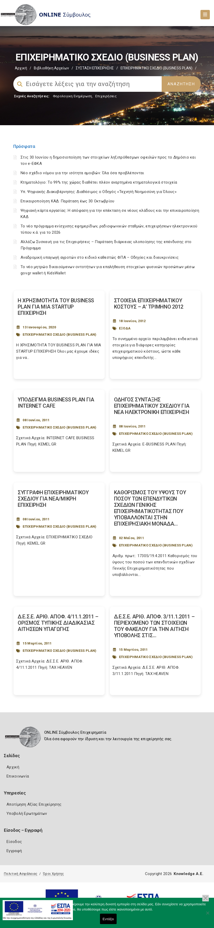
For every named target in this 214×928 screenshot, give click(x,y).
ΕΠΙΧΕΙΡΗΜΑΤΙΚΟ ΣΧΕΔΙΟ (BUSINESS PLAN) (59, 334)
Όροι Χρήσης (53, 874)
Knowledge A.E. (188, 873)
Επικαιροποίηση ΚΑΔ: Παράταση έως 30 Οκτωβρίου (68, 201)
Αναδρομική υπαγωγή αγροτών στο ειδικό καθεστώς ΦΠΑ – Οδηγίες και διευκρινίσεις (100, 257)
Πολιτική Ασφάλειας (20, 874)
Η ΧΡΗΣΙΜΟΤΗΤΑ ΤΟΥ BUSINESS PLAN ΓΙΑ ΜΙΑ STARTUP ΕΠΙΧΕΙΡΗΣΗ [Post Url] (56, 306)
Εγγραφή (14, 850)
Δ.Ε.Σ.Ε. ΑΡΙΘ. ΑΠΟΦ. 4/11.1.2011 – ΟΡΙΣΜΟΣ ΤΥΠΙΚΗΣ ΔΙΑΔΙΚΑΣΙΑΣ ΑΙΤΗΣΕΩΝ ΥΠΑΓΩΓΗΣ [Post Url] (58, 622)
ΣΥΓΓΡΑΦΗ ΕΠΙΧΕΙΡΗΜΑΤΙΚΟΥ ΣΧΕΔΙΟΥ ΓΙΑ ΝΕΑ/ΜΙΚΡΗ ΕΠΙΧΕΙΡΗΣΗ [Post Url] (53, 498)
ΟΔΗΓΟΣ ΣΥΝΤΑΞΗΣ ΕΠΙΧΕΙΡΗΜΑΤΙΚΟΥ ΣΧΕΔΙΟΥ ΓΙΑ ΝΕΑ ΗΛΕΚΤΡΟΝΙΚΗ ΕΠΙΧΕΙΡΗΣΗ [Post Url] (152, 405)
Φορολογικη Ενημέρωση (72, 96)
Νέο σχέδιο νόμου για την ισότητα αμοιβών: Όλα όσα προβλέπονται (83, 173)
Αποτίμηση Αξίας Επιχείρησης (34, 804)
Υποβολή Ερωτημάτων (27, 813)
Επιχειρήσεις (106, 96)
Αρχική (21, 68)
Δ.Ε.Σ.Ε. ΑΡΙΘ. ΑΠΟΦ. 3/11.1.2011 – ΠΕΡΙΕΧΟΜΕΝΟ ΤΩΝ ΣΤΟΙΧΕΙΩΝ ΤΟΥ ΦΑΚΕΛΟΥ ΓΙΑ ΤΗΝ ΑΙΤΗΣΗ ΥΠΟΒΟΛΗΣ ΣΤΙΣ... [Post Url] (154, 625)
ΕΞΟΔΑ (125, 328)
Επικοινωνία (18, 776)
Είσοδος (14, 841)
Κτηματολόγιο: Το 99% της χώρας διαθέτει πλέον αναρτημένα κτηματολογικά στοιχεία (99, 182)
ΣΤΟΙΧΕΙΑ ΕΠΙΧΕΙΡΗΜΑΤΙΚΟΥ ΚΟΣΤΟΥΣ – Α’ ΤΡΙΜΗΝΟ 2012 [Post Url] (149, 303)
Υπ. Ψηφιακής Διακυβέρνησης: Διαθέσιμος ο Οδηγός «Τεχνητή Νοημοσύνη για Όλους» (99, 191)
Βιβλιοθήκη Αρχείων (51, 68)
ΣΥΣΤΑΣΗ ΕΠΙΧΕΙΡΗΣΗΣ (95, 68)
